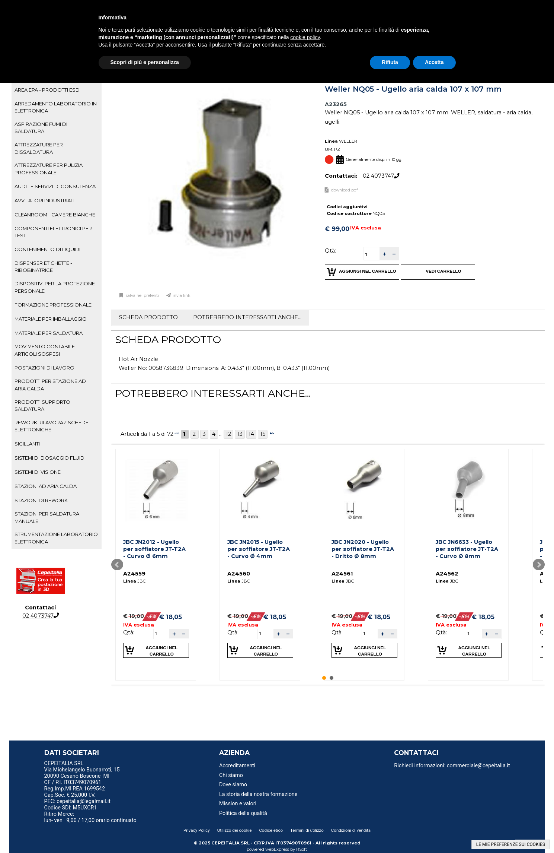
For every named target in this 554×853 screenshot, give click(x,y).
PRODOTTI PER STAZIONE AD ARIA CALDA (50, 384)
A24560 (238, 573)
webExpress (277, 849)
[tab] (56, 90)
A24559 (134, 573)
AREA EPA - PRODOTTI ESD (47, 90)
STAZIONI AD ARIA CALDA (46, 486)
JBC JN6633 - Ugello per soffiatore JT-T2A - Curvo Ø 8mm (467, 549)
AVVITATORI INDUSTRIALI (44, 200)
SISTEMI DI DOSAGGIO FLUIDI (50, 458)
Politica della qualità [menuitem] (243, 813)
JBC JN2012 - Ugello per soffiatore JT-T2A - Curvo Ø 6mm (154, 549)
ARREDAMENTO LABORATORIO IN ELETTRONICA (56, 107)
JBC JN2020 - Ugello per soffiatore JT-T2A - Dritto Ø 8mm (363, 549)
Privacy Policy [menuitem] (196, 830)
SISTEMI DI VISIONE (38, 472)
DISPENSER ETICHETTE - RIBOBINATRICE (43, 266)
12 (228, 434)
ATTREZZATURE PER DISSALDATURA (39, 148)
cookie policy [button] (305, 37)
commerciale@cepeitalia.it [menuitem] (478, 765)
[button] (384, 253)
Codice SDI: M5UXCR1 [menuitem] (70, 808)
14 (251, 434)
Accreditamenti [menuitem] (237, 765)
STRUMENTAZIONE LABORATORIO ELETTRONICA (56, 537)
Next (539, 565)
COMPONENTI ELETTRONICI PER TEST (53, 231)
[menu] (105, 764)
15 (262, 434)
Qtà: (330, 250)
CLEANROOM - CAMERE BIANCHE (55, 215)
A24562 (447, 573)
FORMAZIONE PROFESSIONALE (53, 305)
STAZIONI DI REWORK (41, 500)
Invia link (181, 295)
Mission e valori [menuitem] (237, 803)
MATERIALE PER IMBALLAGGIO (51, 319)
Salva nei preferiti (142, 295)
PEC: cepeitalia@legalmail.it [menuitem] (80, 801)
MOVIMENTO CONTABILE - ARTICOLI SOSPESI (46, 349)
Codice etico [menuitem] (271, 830)
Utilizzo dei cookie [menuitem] (234, 830)
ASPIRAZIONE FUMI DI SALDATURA (41, 127)
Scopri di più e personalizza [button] (145, 62)
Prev (117, 565)
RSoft (301, 849)
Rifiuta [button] (390, 62)
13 (240, 434)
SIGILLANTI (27, 444)
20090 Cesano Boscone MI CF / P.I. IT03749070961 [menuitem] (77, 779)
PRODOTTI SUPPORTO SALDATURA (42, 405)
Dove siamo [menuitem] (233, 784)
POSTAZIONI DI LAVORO (44, 368)
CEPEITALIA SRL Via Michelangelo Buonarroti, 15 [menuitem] (82, 766)
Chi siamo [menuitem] (231, 775)
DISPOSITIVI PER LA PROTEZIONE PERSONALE (55, 287)
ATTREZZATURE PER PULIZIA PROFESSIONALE (49, 168)
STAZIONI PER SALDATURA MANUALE (47, 517)
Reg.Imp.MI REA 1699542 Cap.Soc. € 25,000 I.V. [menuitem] (74, 792)
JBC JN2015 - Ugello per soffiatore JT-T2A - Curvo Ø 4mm (258, 549)
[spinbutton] (372, 254)
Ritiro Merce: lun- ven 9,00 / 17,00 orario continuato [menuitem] (90, 817)
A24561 (342, 573)
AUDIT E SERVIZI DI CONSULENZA (55, 186)
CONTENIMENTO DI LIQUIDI (47, 249)
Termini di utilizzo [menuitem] (307, 830)
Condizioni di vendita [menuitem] (351, 830)
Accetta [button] (434, 62)
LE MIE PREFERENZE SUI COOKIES (510, 844)
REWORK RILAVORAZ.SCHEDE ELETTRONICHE (52, 425)
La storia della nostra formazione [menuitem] (258, 794)
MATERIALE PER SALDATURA (49, 333)
